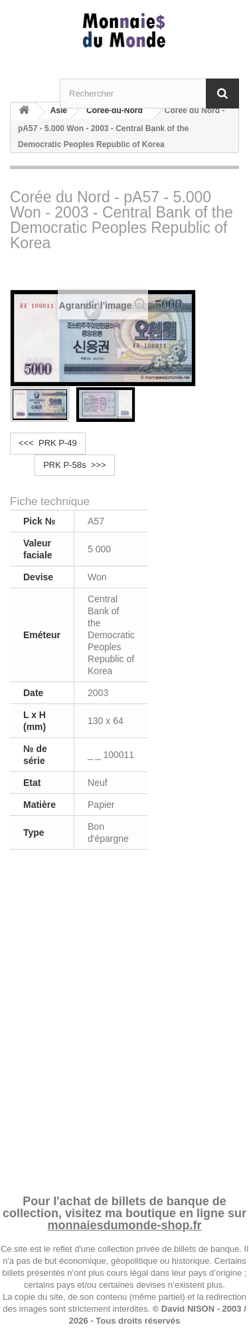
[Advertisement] (124, 1020)
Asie (58, 110)
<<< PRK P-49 (48, 443)
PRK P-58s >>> (74, 465)
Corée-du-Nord (114, 110)
